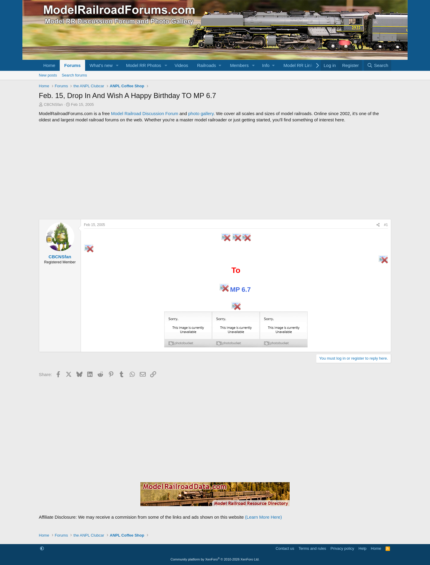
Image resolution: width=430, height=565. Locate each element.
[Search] (377, 65)
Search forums (74, 75)
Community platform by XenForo (215, 559)
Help (363, 548)
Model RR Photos (143, 65)
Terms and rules (312, 548)
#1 (386, 225)
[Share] (378, 225)
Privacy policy (342, 548)
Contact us (285, 548)
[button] (117, 65)
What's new (101, 65)
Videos (181, 65)
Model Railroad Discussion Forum (144, 113)
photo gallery (201, 113)
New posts (48, 75)
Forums (72, 65)
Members (239, 65)
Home (49, 65)
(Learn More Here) (263, 517)
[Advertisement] (215, 171)
